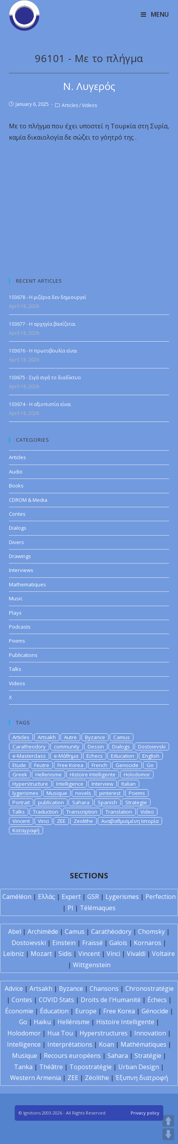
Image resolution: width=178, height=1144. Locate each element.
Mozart (41, 953)
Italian (128, 783)
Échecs (157, 999)
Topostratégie (90, 1067)
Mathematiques (27, 584)
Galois (118, 942)
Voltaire (163, 953)
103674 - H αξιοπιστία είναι (40, 404)
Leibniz (13, 953)
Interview (102, 783)
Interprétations (69, 1044)
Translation (118, 811)
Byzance (95, 737)
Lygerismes (122, 896)
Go (150, 765)
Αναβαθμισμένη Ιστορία (130, 820)
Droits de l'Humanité (111, 999)
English (150, 755)
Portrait (21, 802)
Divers (16, 542)
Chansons (104, 988)
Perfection (160, 896)
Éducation (54, 1011)
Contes (17, 513)
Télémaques (98, 908)
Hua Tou (60, 1033)
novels (83, 793)
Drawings (20, 556)
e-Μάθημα (66, 755)
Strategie (136, 802)
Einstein (64, 942)
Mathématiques (143, 1044)
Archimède (43, 931)
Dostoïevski (29, 942)
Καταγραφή (26, 830)
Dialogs (17, 527)
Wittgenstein (92, 965)
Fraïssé (92, 942)
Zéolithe (97, 1077)
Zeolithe (83, 820)
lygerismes (25, 793)
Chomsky (151, 931)
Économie (19, 1011)
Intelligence (69, 783)
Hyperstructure (30, 783)
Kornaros (147, 942)
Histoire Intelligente (93, 774)
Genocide (127, 765)
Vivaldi (136, 953)
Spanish (107, 802)
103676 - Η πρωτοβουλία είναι (43, 350)
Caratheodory (29, 746)
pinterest (110, 793)
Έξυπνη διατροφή (142, 1077)
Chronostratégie (149, 988)
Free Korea (70, 765)
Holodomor (137, 774)
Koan (106, 1044)
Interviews (21, 570)
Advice (14, 988)
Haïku (42, 1022)
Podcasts (20, 626)
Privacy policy (145, 1113)
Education (122, 755)
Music (15, 598)
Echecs (94, 755)
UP (168, 1121)
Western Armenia (35, 1077)
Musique (57, 793)
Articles (70, 105)
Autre (70, 737)
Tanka (23, 1067)
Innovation (150, 1033)
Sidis (65, 953)
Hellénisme (73, 1022)
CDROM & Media (28, 499)
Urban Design (138, 1067)
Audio (15, 471)
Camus (121, 737)
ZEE (61, 820)
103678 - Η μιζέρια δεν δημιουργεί (47, 297)
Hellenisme (48, 774)
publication (51, 802)
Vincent (21, 820)
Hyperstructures (103, 1033)
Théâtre (51, 1067)
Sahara (81, 802)
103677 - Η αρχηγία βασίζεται (42, 324)
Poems (17, 640)
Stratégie (148, 1055)
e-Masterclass (29, 755)
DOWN (168, 1134)
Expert (71, 896)
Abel (14, 931)
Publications (23, 654)
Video (147, 811)
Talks (15, 668)
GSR (93, 896)
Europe (86, 1011)
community (66, 746)
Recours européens (72, 1055)
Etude (19, 765)
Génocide (155, 1011)
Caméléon (16, 896)
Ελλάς (46, 896)
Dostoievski (152, 746)
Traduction (45, 811)
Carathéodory (111, 931)
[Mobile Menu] (155, 14)
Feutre (41, 765)
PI (70, 908)
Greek (19, 774)
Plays (15, 612)
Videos (89, 105)
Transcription (81, 811)
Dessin (96, 746)
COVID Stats (56, 999)
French (99, 765)
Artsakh (47, 737)
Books (16, 485)
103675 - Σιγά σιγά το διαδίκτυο (45, 377)
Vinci (43, 820)
